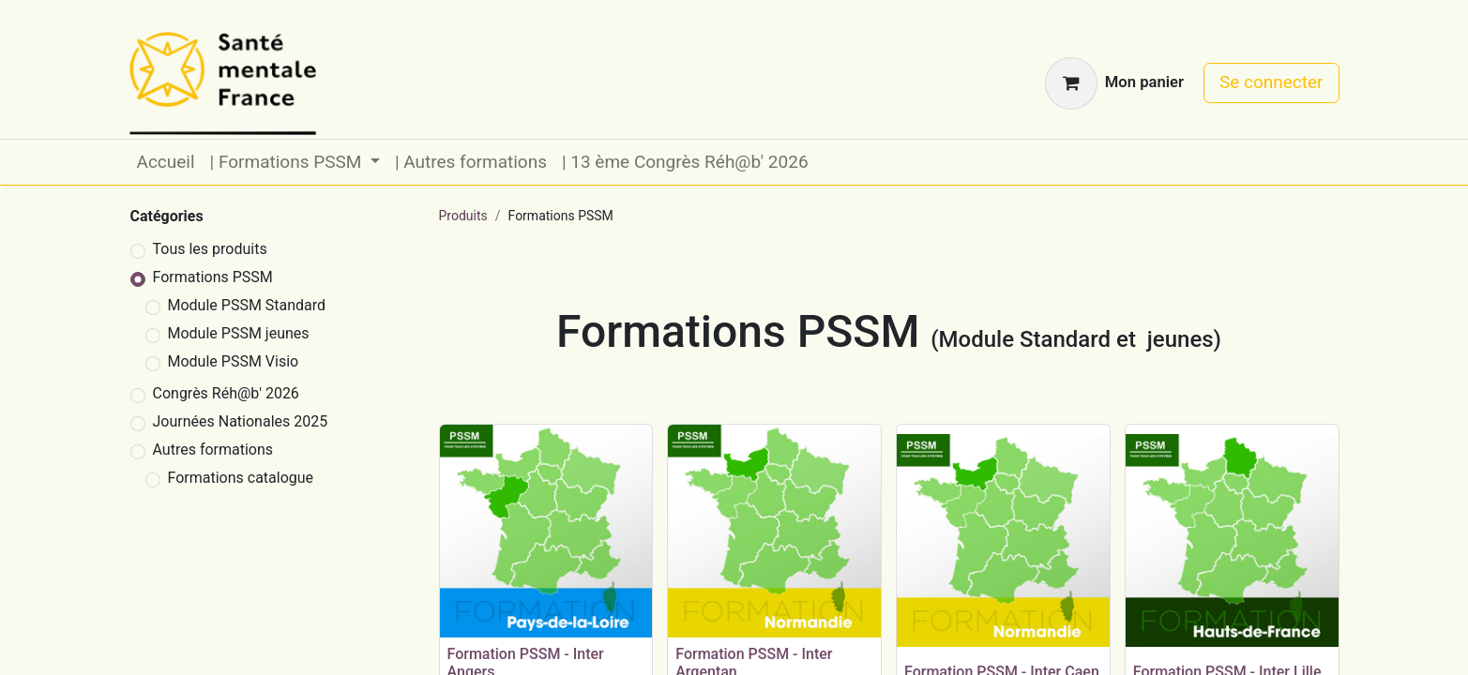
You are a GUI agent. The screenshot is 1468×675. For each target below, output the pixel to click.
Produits (463, 215)
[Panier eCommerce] (1114, 83)
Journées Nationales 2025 (240, 421)
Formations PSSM (213, 277)
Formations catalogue (241, 478)
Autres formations (213, 449)
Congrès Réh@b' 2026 (226, 393)
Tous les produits (210, 249)
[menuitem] (166, 162)
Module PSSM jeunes (239, 333)
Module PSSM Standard (247, 305)
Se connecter (1271, 82)
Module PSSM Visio (233, 361)
